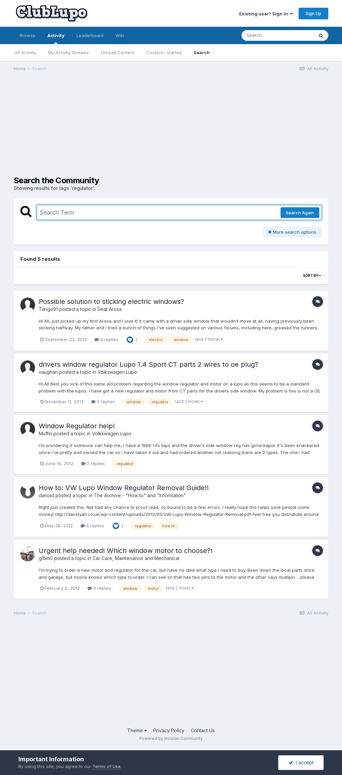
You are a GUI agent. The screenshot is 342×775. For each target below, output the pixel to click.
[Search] (277, 35)
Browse (27, 35)
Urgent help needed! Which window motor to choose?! (125, 551)
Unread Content (117, 52)
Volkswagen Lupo (117, 372)
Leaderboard (90, 35)
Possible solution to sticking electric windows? (111, 302)
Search (202, 52)
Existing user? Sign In (266, 13)
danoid (46, 495)
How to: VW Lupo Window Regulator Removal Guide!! (124, 488)
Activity (55, 38)
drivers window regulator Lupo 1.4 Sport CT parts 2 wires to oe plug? (148, 364)
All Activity (25, 52)
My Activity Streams (68, 52)
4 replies (106, 339)
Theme (137, 730)
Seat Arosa (110, 309)
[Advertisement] (92, 129)
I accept (301, 762)
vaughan (48, 372)
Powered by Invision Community (171, 738)
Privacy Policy (168, 730)
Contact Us (203, 730)
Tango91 (48, 309)
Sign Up (313, 13)
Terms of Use (107, 766)
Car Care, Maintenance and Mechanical (136, 558)
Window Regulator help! (77, 426)
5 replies (103, 401)
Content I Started (164, 52)
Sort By (312, 275)
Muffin (45, 433)
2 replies (93, 463)
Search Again (300, 212)
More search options (292, 232)
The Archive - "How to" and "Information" (140, 495)
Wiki (120, 35)
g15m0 (46, 558)
